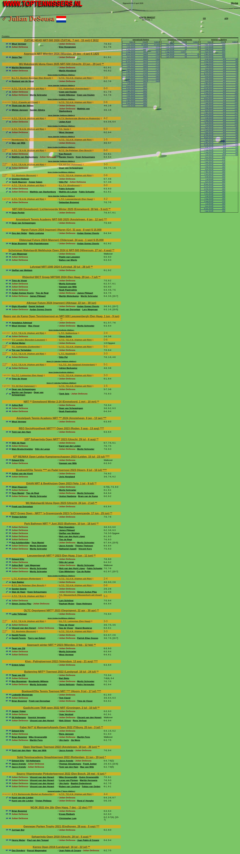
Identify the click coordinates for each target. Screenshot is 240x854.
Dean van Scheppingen (71, 168)
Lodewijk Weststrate (22, 695)
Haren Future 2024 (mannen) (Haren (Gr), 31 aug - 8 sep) (56, 229)
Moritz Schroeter (38, 95)
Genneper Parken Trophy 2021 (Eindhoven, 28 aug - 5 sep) (59, 826)
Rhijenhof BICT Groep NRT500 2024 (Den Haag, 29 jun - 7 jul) (60, 277)
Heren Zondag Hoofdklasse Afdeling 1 (61, 75)
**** (102, 428)
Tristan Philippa (43, 800)
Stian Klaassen (19, 487)
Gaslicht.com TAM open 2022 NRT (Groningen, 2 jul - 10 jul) (60, 707)
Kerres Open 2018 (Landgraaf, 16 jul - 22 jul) (60, 847)
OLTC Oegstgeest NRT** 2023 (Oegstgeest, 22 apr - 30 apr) (60, 610)
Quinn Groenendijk (89, 777)
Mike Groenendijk (38, 737)
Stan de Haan (18, 592)
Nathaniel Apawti (68, 549)
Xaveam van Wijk (68, 287)
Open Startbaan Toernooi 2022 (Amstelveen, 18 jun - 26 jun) (60, 747)
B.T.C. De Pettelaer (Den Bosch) (75, 150)
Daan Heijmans (84, 603)
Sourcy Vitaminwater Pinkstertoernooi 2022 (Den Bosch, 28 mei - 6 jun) (61, 773)
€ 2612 (95, 40)
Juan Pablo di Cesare (88, 840)
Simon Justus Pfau (87, 592)
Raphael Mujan (66, 603)
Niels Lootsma (36, 233)
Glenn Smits (65, 336)
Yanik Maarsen (19, 182)
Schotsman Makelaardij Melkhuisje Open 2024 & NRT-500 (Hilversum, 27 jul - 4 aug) (60, 250)
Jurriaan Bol (18, 830)
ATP (226, 18)
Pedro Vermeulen (85, 684)
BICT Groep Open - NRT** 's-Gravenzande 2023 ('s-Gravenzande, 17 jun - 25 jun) (60, 513)
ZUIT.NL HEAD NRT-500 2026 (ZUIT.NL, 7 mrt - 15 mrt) (57, 40)
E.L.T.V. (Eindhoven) (69, 185)
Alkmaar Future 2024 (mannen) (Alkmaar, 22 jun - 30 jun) (61, 303)
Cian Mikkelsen (67, 571)
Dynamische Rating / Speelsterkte (180, 39)
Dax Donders (18, 850)
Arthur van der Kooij (22, 473)
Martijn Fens (83, 737)
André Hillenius (67, 95)
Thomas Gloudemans (70, 764)
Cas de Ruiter (84, 571)
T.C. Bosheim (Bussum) (24, 175)
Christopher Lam (68, 818)
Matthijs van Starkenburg (25, 157)
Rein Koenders (66, 527)
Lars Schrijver (66, 600)
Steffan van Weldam (22, 270)
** (103, 64)
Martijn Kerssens (88, 780)
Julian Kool (65, 121)
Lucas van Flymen (68, 780)
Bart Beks (64, 678)
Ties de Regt (42, 293)
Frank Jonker (90, 764)
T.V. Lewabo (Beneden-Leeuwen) (28, 340)
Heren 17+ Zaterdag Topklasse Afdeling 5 (61, 361)
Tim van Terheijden (21, 350)
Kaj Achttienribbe (21, 542)
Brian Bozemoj (19, 243)
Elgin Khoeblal (19, 306)
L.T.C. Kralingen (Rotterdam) (26, 578)
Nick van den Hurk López (72, 536)
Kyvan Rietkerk (67, 814)
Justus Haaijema (67, 496)
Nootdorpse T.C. (20, 139)
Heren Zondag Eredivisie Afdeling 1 (61, 330)
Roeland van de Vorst (23, 81)
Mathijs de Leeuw (68, 192)
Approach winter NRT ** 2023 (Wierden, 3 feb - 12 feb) (60, 645)
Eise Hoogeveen (67, 47)
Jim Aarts (64, 740)
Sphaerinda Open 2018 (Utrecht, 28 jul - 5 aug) (60, 836)
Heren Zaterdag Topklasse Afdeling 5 (61, 85)
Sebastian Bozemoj (69, 202)
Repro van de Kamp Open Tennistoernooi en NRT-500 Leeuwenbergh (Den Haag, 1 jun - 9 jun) (61, 316)
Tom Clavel (64, 698)
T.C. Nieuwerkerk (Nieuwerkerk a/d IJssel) (80, 595)
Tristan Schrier (19, 517)
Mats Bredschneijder (22, 449)
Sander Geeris (66, 157)
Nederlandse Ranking (219, 39)
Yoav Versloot (66, 714)
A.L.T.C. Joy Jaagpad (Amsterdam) (77, 364)
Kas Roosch (65, 154)
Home (234, 3)
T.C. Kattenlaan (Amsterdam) (74, 88)
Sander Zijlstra (37, 110)
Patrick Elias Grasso (87, 638)
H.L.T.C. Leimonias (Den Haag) (27, 375)
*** (105, 219)
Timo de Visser (19, 280)
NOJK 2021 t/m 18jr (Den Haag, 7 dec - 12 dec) (59, 807)
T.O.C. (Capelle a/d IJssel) (25, 102)
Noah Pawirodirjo (68, 290)
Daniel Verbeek (36, 306)
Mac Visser (33, 326)
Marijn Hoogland (67, 70)
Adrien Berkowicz (68, 368)
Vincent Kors (85, 549)
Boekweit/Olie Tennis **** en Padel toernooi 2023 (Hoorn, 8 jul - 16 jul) (59, 470)
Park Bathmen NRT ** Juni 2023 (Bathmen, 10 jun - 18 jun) (60, 523)
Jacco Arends (66, 545)
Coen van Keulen (68, 92)
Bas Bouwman (19, 681)
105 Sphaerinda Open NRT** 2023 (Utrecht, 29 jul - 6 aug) (60, 439)
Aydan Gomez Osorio (88, 233)
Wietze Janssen (20, 110)
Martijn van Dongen (22, 392)
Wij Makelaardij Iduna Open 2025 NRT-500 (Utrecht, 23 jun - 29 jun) (60, 64)
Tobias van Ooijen (91, 786)
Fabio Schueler (67, 188)
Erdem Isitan (18, 665)
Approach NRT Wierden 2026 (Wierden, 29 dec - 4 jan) (57, 53)
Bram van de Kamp (88, 496)
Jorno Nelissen (67, 684)
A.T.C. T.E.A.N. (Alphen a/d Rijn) (75, 78)
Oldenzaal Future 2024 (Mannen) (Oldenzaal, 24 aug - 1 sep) (56, 240)
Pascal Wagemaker (37, 850)
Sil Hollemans (19, 717)
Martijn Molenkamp (21, 67)
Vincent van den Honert (24, 628)
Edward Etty (18, 460)
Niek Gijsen (65, 720)
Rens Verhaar (80, 720)
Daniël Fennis (19, 635)
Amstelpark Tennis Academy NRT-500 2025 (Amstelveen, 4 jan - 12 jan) (60, 219)
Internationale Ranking (141, 39)
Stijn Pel (63, 182)
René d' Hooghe (85, 800)
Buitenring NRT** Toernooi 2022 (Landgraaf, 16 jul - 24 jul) (60, 671)
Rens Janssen (66, 734)
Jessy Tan (17, 57)
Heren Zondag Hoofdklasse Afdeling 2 (61, 576)
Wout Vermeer (19, 44)
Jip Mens (75, 740)
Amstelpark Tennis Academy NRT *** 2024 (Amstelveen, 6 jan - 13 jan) (59, 418)
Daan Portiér (18, 212)
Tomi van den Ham (21, 432)
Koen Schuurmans (85, 157)
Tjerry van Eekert (36, 638)
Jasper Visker (19, 711)
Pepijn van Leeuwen (69, 257)
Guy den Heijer (19, 233)
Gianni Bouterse (83, 628)
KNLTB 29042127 (147, 17)
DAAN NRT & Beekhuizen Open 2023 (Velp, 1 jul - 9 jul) (60, 483)
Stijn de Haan (18, 443)
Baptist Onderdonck (81, 783)
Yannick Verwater (37, 717)
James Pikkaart (85, 293)
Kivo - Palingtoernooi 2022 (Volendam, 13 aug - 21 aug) (59, 661)
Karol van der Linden (70, 446)
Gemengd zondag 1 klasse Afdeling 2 (61, 791)
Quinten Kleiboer (20, 179)
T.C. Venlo (64, 129)
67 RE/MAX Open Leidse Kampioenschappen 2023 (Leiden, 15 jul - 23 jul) (59, 456)
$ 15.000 (96, 229)
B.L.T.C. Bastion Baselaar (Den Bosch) (31, 78)
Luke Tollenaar (19, 614)
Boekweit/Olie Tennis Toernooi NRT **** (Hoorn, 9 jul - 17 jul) (59, 691)
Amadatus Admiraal (22, 322)
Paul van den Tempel (38, 840)
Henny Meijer (18, 840)
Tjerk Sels (64, 393)
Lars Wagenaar (19, 254)
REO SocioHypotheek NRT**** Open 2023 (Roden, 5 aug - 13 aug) (59, 428)
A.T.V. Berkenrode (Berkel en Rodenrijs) (79, 118)
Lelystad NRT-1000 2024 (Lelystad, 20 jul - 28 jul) (60, 266)
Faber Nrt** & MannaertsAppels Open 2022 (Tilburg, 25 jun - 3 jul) (60, 727)
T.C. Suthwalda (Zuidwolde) (26, 346)
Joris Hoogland (67, 476)
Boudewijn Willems (38, 681)
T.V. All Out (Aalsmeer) (70, 164)
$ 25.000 (98, 240)
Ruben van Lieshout (69, 786)
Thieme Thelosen (84, 545)
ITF (204, 18)
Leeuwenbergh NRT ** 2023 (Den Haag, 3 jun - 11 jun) (60, 555)
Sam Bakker (18, 582)
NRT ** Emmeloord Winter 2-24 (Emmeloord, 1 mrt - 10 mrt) (60, 401)
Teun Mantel (18, 493)
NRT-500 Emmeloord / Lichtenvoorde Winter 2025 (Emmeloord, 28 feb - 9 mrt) (60, 209)
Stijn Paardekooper (39, 243)
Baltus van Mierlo (68, 260)
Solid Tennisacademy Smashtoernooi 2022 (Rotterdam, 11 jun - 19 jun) (61, 757)
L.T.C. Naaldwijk (67, 353)
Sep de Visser (66, 628)
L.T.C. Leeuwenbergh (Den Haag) (76, 199)
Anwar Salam (35, 182)
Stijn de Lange (42, 449)
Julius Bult (17, 405)
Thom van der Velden (23, 105)
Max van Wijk (18, 143)
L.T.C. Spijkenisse (68, 333)
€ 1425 (95, 53)
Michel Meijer (18, 343)
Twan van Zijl (18, 648)
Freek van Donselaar (69, 309)
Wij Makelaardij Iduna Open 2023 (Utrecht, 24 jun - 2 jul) (60, 503)
